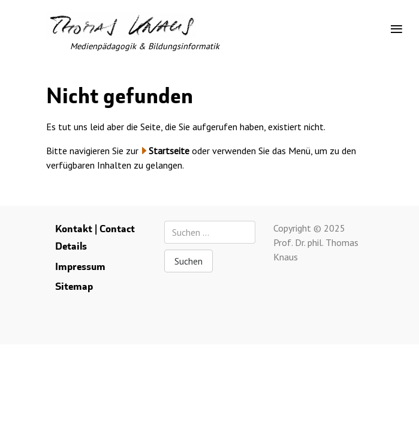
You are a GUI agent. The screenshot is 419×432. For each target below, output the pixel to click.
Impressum (80, 266)
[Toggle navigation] (396, 29)
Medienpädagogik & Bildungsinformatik (144, 46)
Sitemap (74, 286)
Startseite (169, 151)
